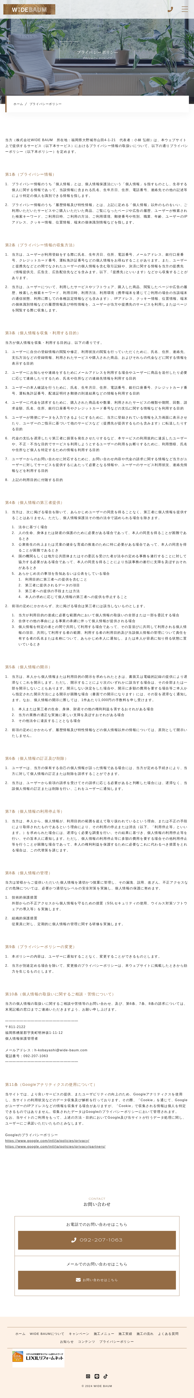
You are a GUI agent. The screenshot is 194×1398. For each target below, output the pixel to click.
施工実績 (125, 1333)
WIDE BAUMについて (47, 1333)
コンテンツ (86, 1341)
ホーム (20, 1333)
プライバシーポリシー (116, 1341)
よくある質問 (168, 1333)
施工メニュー (104, 1333)
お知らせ (67, 1341)
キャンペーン (79, 1333)
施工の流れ (145, 1333)
